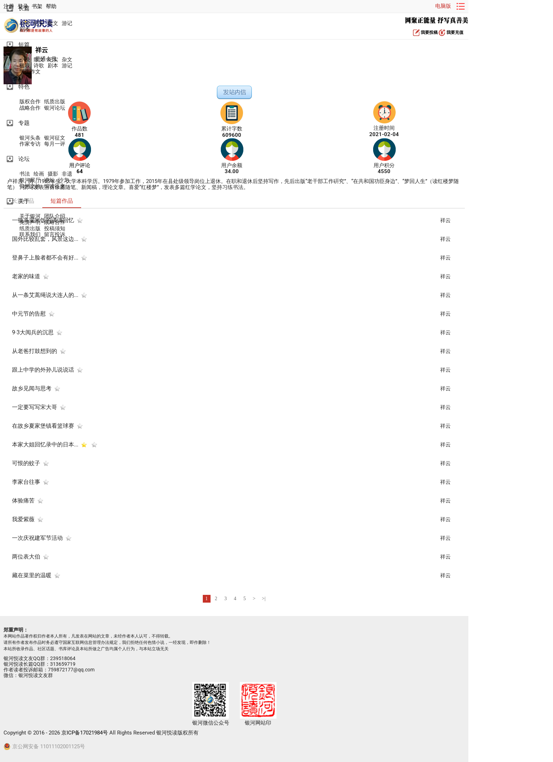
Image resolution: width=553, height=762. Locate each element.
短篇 (24, 44)
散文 (53, 23)
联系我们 (30, 235)
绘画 (39, 174)
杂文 (67, 60)
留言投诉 (54, 235)
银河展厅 (30, 180)
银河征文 (54, 138)
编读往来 (54, 186)
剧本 (24, 29)
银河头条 (30, 138)
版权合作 (30, 102)
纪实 (39, 23)
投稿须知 (54, 229)
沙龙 (63, 180)
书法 (24, 174)
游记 (67, 23)
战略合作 (30, 108)
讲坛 (49, 180)
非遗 (67, 174)
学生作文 (30, 72)
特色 (24, 86)
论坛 (24, 159)
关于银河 (30, 216)
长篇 (24, 8)
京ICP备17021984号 (84, 733)
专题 (24, 123)
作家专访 (30, 144)
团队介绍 (54, 216)
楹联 (24, 66)
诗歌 (39, 66)
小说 (24, 23)
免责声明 (30, 222)
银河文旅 (30, 186)
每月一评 (54, 144)
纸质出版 (54, 102)
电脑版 (443, 6)
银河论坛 (54, 108)
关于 (24, 201)
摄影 (53, 174)
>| (264, 598)
